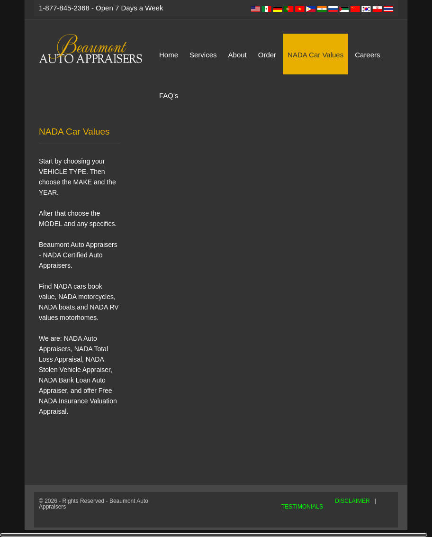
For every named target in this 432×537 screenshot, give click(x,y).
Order (267, 55)
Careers (367, 55)
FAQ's (168, 95)
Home (168, 55)
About (237, 55)
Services (203, 55)
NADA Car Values (315, 55)
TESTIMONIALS (302, 506)
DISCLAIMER (352, 501)
